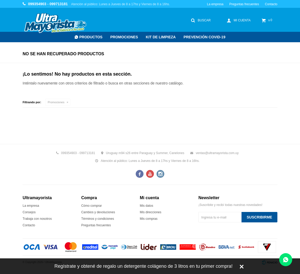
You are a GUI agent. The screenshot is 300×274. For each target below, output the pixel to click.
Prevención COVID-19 (204, 37)
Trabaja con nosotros (37, 219)
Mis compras (149, 219)
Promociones (124, 37)
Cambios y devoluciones (98, 212)
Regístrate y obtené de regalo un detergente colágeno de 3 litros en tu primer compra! (143, 266)
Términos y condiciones (97, 219)
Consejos (29, 212)
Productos (90, 37)
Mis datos (146, 206)
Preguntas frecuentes (244, 4)
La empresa (215, 4)
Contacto (271, 4)
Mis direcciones (150, 212)
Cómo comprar (91, 206)
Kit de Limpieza (161, 37)
